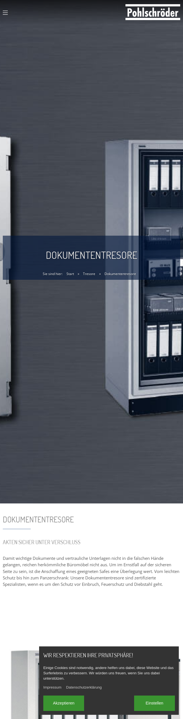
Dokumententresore (120, 274)
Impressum (52, 687)
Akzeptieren (63, 703)
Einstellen (154, 703)
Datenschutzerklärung (84, 687)
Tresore (89, 274)
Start (70, 274)
